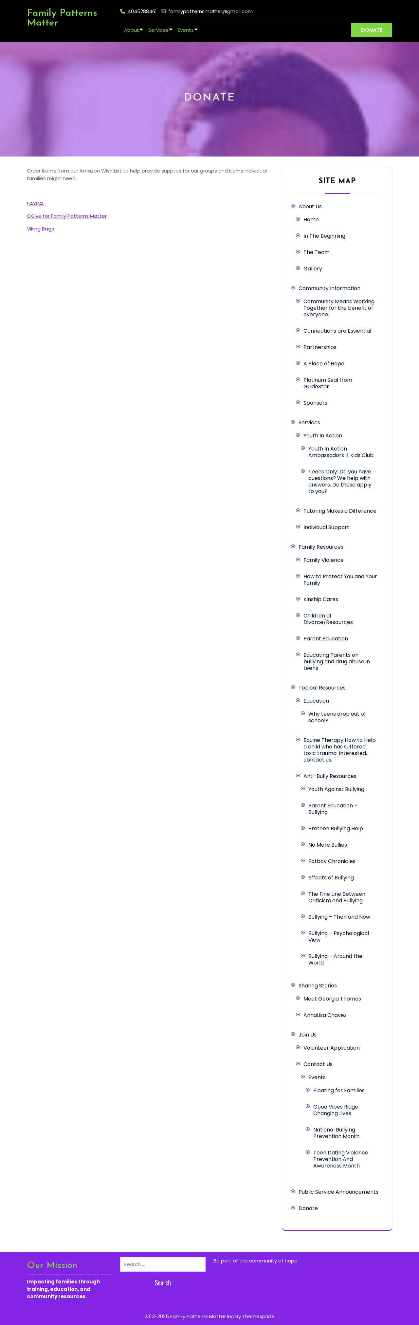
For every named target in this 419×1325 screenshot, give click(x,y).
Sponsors (315, 403)
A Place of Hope (323, 363)
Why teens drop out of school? (337, 717)
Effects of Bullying (331, 877)
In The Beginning (324, 236)
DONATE (371, 30)
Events (186, 30)
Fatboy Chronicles (331, 861)
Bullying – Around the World (335, 959)
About (131, 30)
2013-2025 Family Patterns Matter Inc (189, 1316)
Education (316, 701)
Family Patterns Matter (62, 18)
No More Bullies (327, 845)
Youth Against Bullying (336, 789)
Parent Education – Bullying (332, 809)
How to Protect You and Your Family (340, 580)
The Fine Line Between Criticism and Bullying (336, 897)
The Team (316, 252)
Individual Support (326, 527)
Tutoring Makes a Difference (339, 511)
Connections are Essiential (337, 331)
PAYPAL (35, 203)
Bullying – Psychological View (338, 936)
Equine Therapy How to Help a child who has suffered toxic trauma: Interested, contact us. (339, 750)
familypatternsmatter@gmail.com (210, 11)
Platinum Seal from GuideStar (327, 383)
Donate (308, 1208)
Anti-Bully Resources (329, 776)
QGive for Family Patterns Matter (67, 215)
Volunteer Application (331, 1048)
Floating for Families (339, 1090)
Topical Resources (322, 687)
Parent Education (325, 638)
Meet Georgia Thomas (332, 999)
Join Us (308, 1035)
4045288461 (142, 11)
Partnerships (320, 347)
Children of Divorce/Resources (328, 619)
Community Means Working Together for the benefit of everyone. (338, 308)
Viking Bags (40, 228)
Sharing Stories (318, 985)
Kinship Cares (320, 599)
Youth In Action (322, 435)
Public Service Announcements (338, 1192)
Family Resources (321, 547)
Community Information (329, 288)
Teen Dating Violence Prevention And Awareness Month (340, 1159)
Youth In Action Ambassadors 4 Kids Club (340, 452)
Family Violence (323, 560)
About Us (310, 206)
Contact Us (318, 1064)
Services (158, 30)
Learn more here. (233, 1267)
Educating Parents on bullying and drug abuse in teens (336, 661)
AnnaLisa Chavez (325, 1015)
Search (163, 1282)
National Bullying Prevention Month (336, 1133)
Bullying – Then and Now (339, 917)
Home (311, 219)
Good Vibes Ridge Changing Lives (335, 1110)
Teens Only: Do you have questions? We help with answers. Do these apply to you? (340, 481)
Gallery (312, 268)
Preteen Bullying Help (335, 828)
